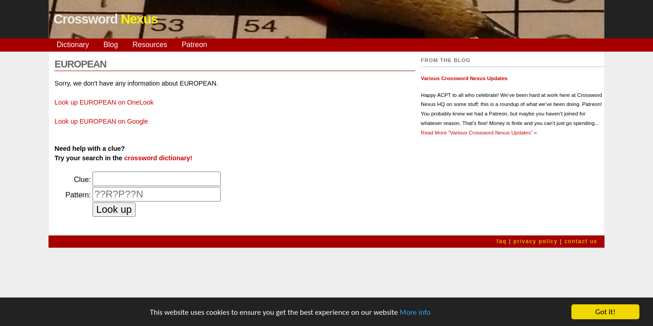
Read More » (479, 132)
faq (502, 241)
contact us (581, 241)
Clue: (82, 179)
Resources (149, 44)
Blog (110, 44)
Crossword (106, 19)
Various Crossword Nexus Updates (464, 78)
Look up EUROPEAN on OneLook (103, 102)
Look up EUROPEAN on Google (101, 121)
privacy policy (535, 241)
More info (415, 312)
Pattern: (78, 195)
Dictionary (73, 44)
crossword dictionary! (158, 158)
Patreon (194, 44)
